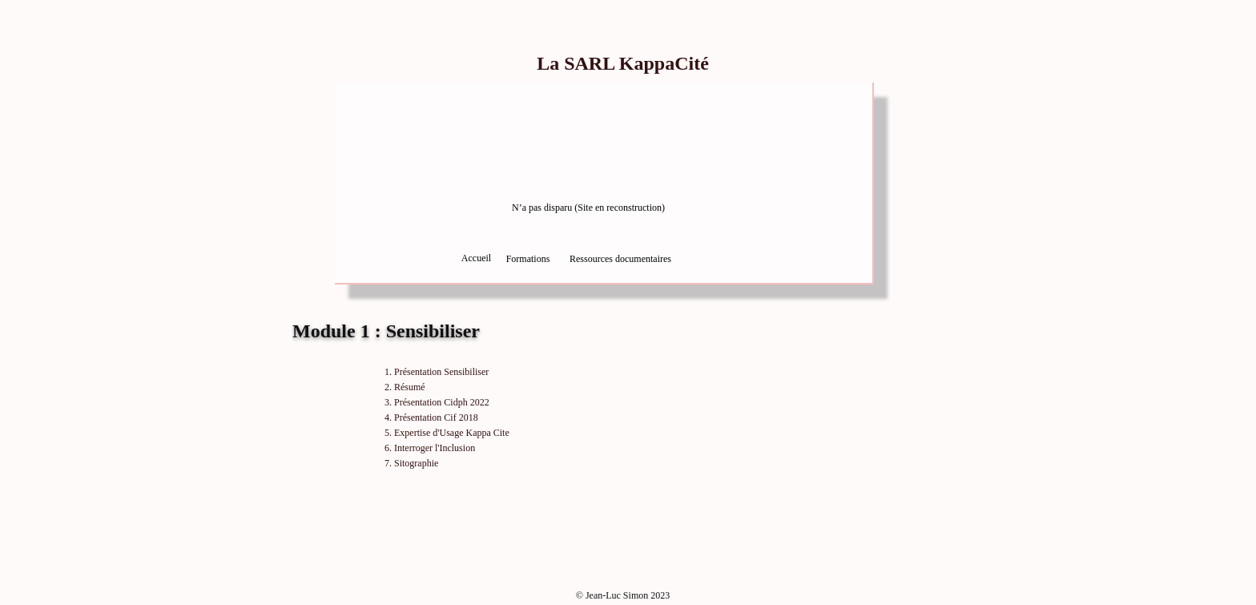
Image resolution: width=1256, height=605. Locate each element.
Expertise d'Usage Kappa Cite (451, 432)
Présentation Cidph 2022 (441, 402)
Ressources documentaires (620, 258)
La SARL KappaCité (623, 63)
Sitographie (416, 463)
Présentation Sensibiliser (441, 371)
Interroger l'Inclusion (434, 448)
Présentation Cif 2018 (436, 417)
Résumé (409, 387)
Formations (528, 258)
